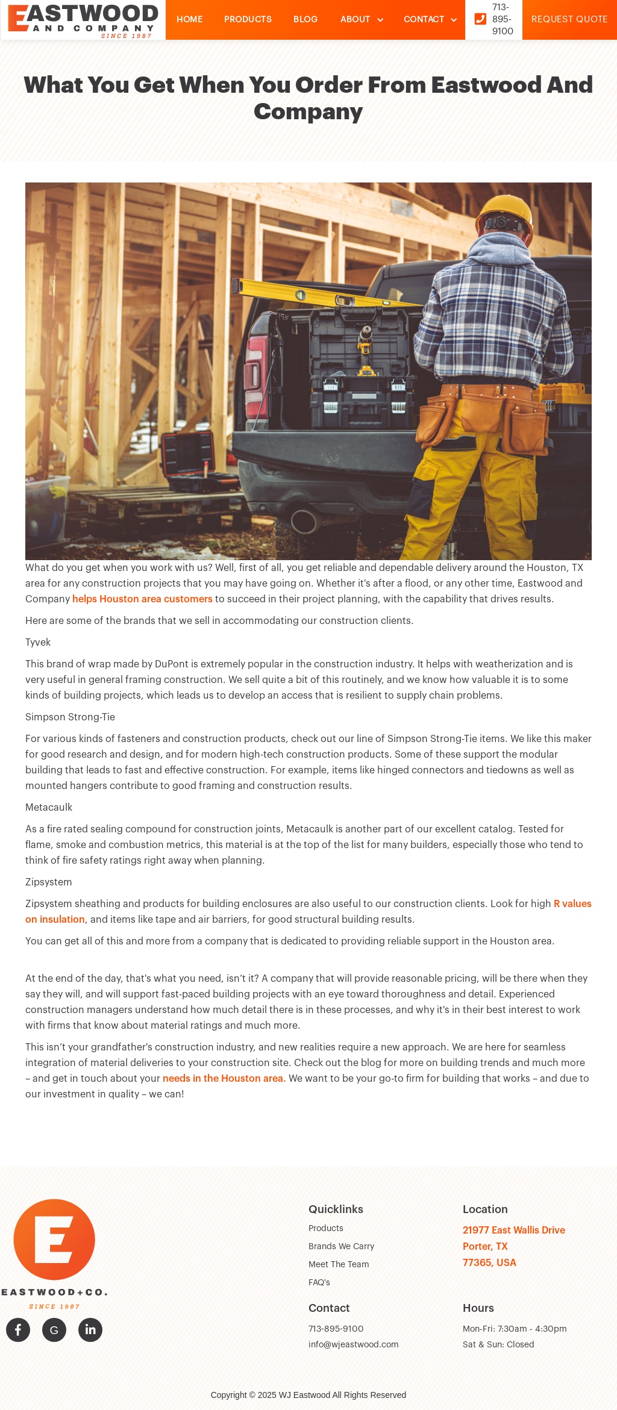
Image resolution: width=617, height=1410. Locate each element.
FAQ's (319, 1283)
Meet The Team (338, 1265)
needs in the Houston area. (224, 1079)
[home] (83, 20)
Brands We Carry (341, 1247)
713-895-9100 (336, 1329)
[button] (360, 20)
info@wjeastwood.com (353, 1345)
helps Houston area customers (142, 599)
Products (325, 1228)
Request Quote (569, 19)
